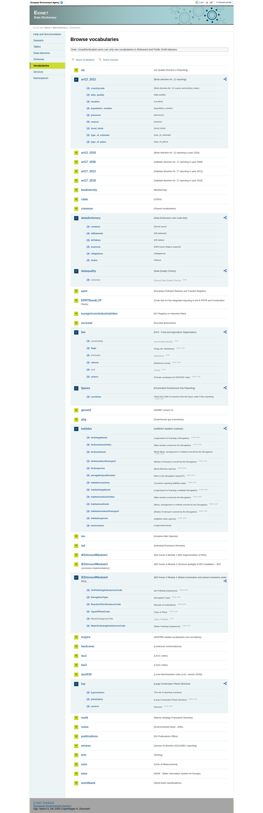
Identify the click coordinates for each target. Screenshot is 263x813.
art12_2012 (88, 79)
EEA (48, 2)
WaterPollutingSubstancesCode (108, 625)
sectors (95, 706)
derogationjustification (103, 475)
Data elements (42, 53)
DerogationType (99, 597)
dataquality (88, 270)
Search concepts (110, 60)
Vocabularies (41, 65)
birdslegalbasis (99, 437)
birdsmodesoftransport (103, 461)
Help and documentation (47, 34)
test (83, 754)
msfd (84, 717)
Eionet (47, 28)
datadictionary (91, 217)
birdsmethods (98, 452)
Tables (37, 46)
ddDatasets (97, 233)
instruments (97, 525)
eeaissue (96, 247)
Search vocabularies (85, 60)
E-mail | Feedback (44, 802)
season (95, 121)
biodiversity (89, 189)
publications (89, 736)
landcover (88, 646)
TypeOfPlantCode (100, 611)
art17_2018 (88, 180)
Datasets (39, 40)
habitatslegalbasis (101, 489)
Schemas (39, 59)
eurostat (86, 322)
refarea (95, 362)
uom (84, 764)
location (95, 101)
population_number (101, 108)
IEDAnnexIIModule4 (94, 577)
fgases (85, 388)
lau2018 (86, 674)
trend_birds (97, 128)
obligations (97, 253)
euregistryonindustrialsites (99, 313)
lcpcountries (97, 692)
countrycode (98, 88)
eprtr (84, 291)
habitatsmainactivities (103, 496)
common (87, 208)
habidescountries (100, 482)
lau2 (84, 664)
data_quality (97, 94)
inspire (85, 637)
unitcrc (95, 376)
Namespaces (41, 78)
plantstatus (97, 699)
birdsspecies (98, 468)
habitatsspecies (99, 518)
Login (201, 2)
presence (96, 115)
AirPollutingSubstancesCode (106, 590)
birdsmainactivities (101, 444)
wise (84, 773)
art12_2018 (88, 152)
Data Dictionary (60, 28)
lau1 (84, 655)
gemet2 (86, 410)
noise (85, 726)
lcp (83, 683)
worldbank (88, 782)
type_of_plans (98, 141)
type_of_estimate (100, 135)
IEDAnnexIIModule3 (94, 564)
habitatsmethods (100, 504)
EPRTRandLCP (91, 300)
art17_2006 (88, 161)
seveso (86, 745)
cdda (84, 199)
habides (86, 428)
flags (93, 348)
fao (83, 332)
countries (96, 396)
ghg (83, 419)
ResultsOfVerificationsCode (106, 604)
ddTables (96, 240)
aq (83, 69)
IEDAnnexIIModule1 (94, 554)
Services (38, 71)
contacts (95, 226)
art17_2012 (88, 171)
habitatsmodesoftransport (105, 511)
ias (83, 536)
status (94, 260)
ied (83, 545)
